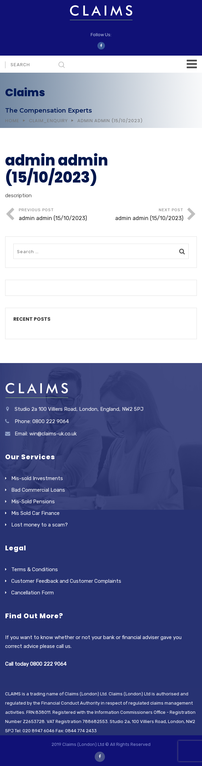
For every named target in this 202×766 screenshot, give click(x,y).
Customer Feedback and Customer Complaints (66, 581)
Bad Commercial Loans (38, 490)
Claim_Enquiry (48, 120)
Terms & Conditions (34, 569)
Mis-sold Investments (37, 478)
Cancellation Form (32, 593)
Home (12, 120)
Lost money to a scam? (39, 525)
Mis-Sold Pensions (33, 501)
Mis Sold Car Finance (35, 513)
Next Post (142, 215)
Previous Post (60, 215)
